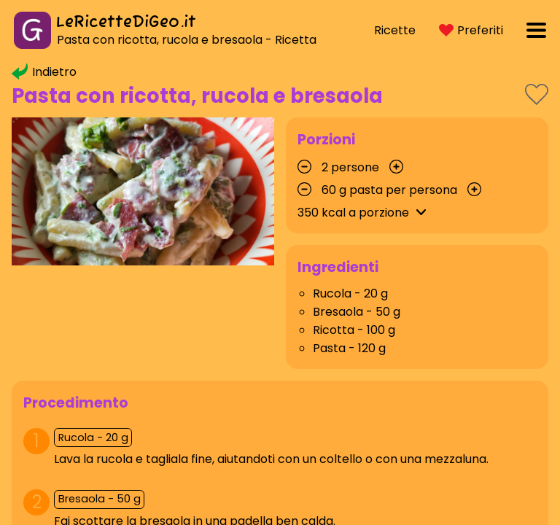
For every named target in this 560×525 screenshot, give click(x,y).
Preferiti (471, 30)
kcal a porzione (364, 212)
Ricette (395, 30)
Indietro (44, 71)
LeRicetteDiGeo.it (126, 22)
